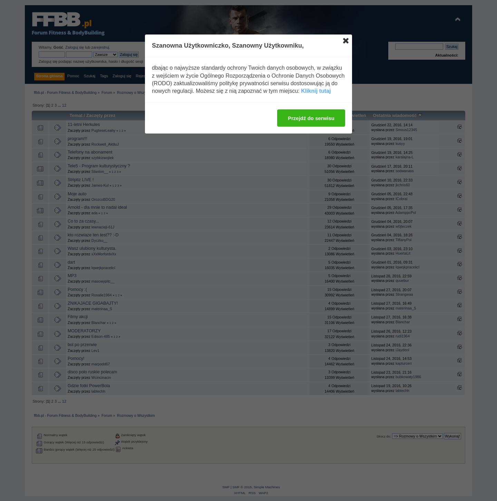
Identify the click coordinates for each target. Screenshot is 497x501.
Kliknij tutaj (316, 91)
